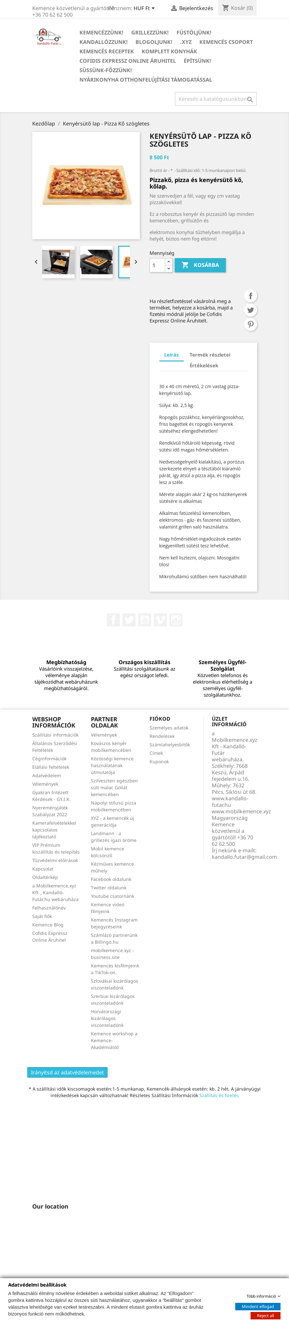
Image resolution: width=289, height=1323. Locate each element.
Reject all (265, 1315)
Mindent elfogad (258, 1306)
